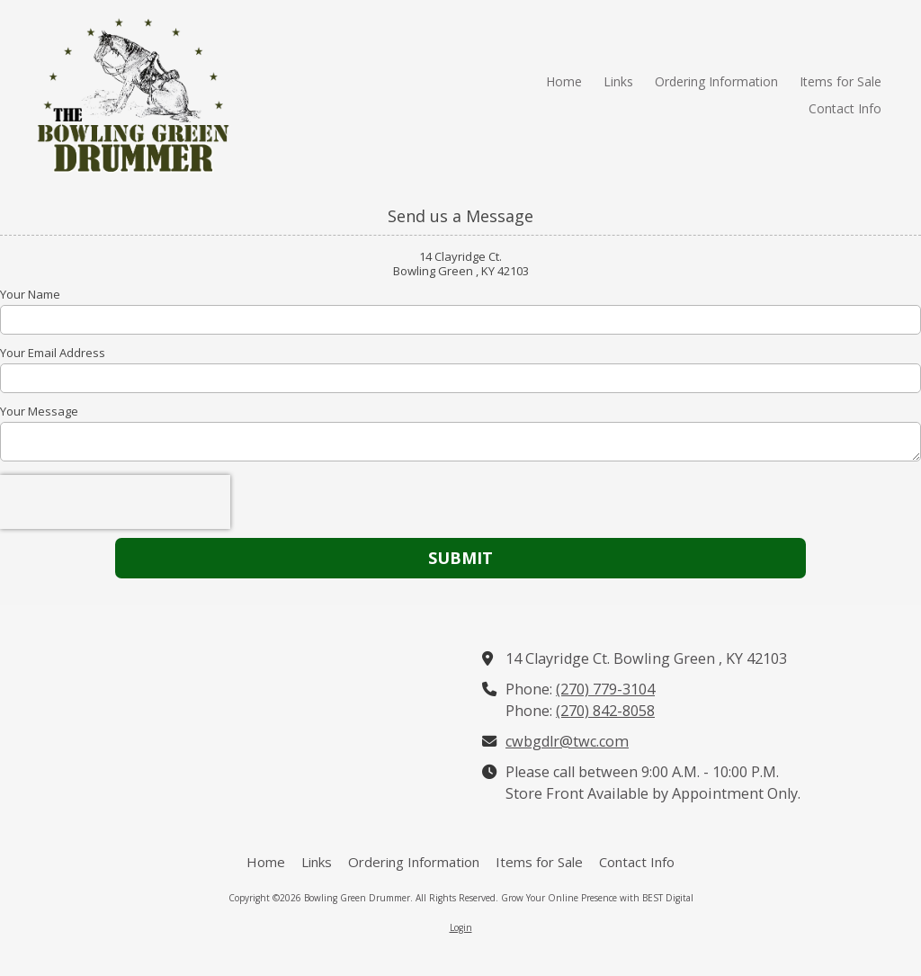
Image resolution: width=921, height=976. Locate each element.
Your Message (39, 411)
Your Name (30, 294)
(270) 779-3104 (605, 689)
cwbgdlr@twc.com (567, 741)
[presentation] (115, 502)
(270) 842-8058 (605, 711)
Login (461, 927)
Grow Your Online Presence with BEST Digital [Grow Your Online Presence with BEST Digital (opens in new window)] (597, 897)
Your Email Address (52, 352)
